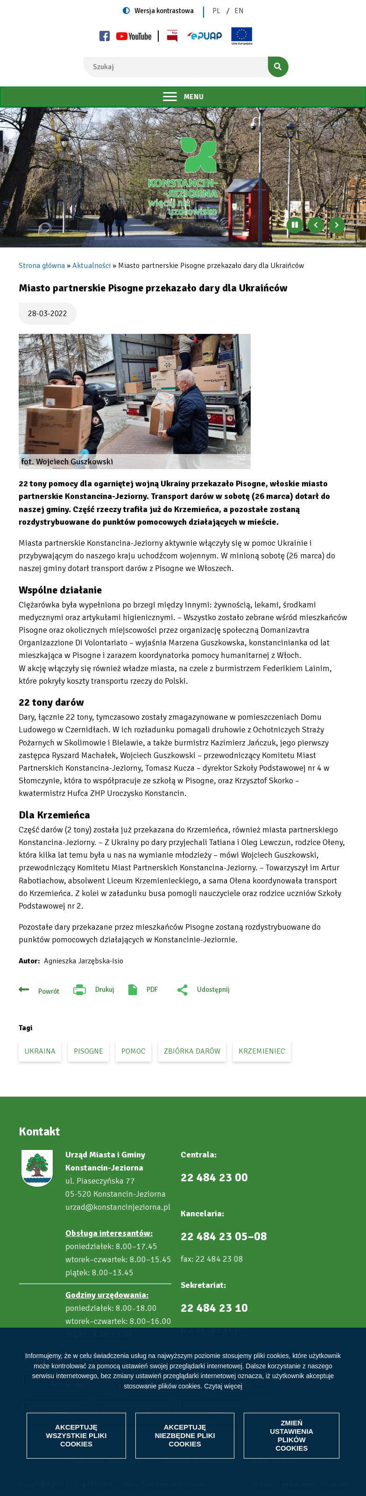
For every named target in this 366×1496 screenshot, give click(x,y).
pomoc (133, 1051)
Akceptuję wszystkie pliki (76, 1435)
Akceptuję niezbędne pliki (185, 1435)
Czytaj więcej (223, 1386)
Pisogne (88, 1051)
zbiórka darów (192, 1051)
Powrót (48, 991)
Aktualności (91, 265)
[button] (135, 401)
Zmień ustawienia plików (291, 1435)
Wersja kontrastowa (164, 10)
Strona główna (42, 265)
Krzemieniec (262, 1051)
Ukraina (40, 1051)
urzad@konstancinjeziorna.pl (117, 1207)
